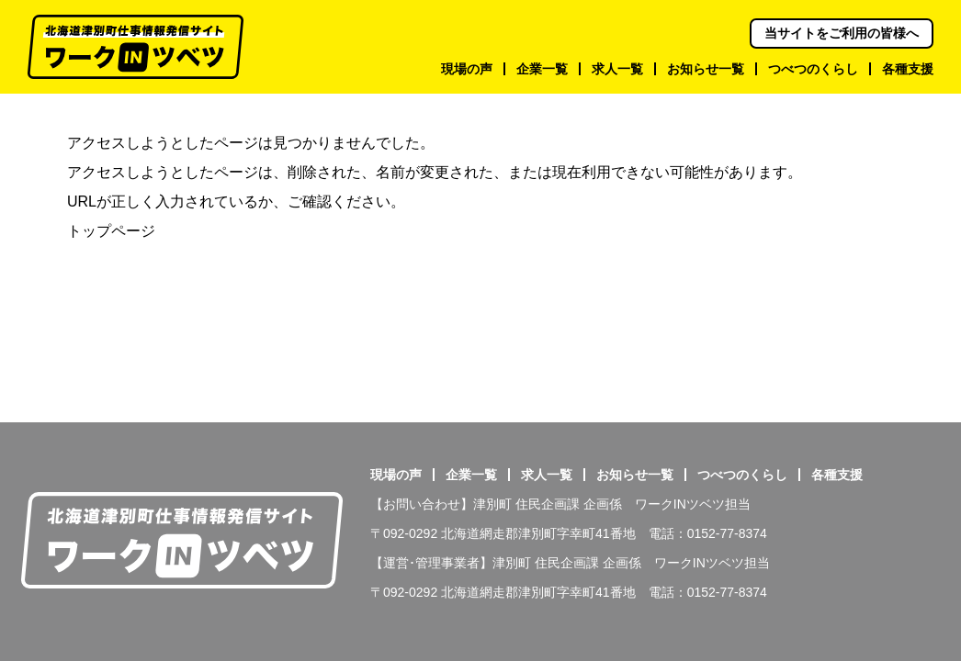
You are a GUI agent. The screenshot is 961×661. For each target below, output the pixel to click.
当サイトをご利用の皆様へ (841, 33)
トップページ (111, 231)
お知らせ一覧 (634, 474)
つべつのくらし (742, 474)
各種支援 (837, 474)
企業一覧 (471, 474)
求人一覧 (546, 474)
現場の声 (396, 474)
